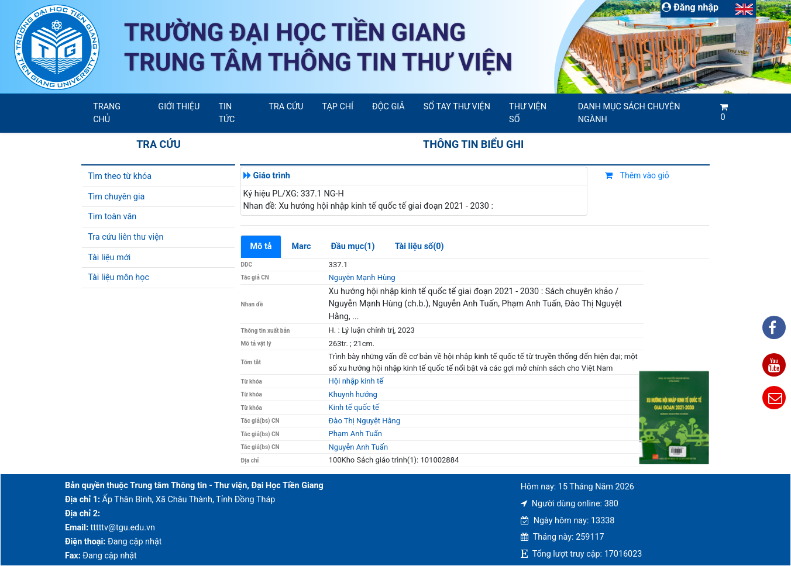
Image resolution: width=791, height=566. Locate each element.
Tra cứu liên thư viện (125, 237)
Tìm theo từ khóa (120, 176)
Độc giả (388, 107)
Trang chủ (107, 113)
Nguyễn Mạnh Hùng (362, 277)
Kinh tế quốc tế (354, 407)
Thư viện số (527, 113)
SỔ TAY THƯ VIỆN (457, 107)
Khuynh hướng (353, 394)
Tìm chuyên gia (116, 197)
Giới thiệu (179, 107)
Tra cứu (286, 107)
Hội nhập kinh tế (356, 381)
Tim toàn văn (112, 217)
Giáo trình (271, 176)
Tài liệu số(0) (419, 246)
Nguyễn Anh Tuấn (358, 447)
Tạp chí (337, 107)
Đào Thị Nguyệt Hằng (364, 420)
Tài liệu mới (109, 258)
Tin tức (226, 113)
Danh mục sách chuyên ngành (629, 113)
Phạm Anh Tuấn (355, 433)
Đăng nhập (690, 7)
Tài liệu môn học (118, 277)
